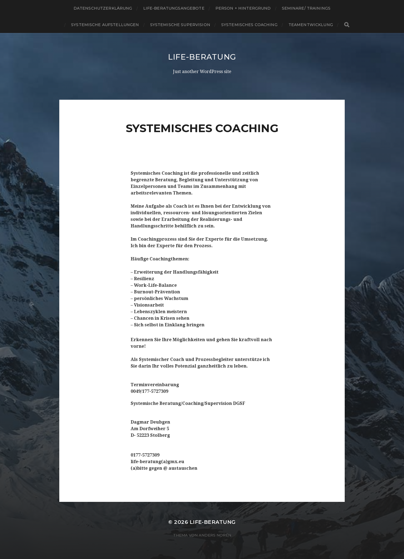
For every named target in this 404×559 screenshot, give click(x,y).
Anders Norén (215, 535)
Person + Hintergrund (243, 8)
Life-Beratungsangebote (173, 8)
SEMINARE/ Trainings (306, 8)
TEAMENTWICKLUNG (310, 24)
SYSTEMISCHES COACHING (249, 24)
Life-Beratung (202, 57)
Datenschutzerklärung (103, 8)
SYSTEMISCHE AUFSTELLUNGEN (105, 24)
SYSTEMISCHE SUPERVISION (180, 24)
